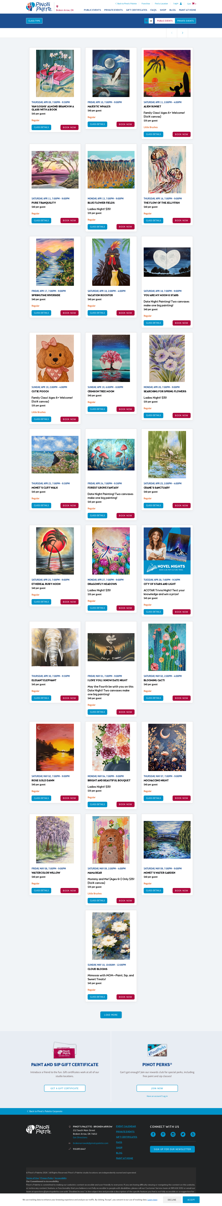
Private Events (113, 10)
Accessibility (61, 1178)
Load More (111, 1014)
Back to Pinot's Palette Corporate (45, 1111)
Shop (163, 10)
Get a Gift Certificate (65, 1088)
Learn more (152, 1199)
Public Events (92, 10)
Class (34, 20)
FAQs (153, 10)
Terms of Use (32, 1178)
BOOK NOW (69, 127)
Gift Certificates (136, 10)
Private (185, 20)
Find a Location (161, 4)
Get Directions (80, 1137)
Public (165, 20)
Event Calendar (126, 1126)
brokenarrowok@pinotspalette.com (90, 1143)
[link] (182, 33)
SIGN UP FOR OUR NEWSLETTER (172, 1149)
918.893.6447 (79, 1149)
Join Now (157, 1088)
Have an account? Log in (157, 1096)
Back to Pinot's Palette (127, 4)
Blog (172, 10)
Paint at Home (187, 10)
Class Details (41, 127)
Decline (172, 1199)
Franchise (146, 4)
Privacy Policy (46, 1178)
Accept (191, 1199)
